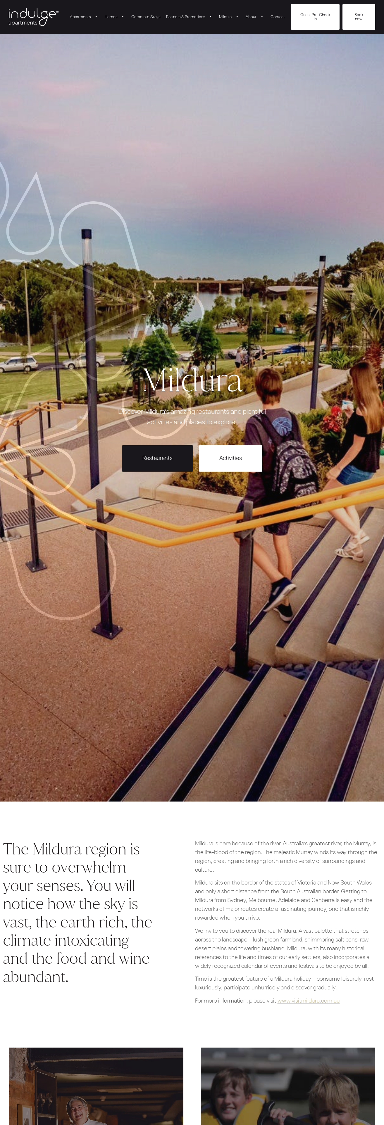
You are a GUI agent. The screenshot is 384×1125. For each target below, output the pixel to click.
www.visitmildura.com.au (309, 1001)
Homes (115, 16)
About (255, 16)
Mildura (229, 16)
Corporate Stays (145, 17)
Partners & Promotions (189, 16)
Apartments (84, 16)
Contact (278, 17)
